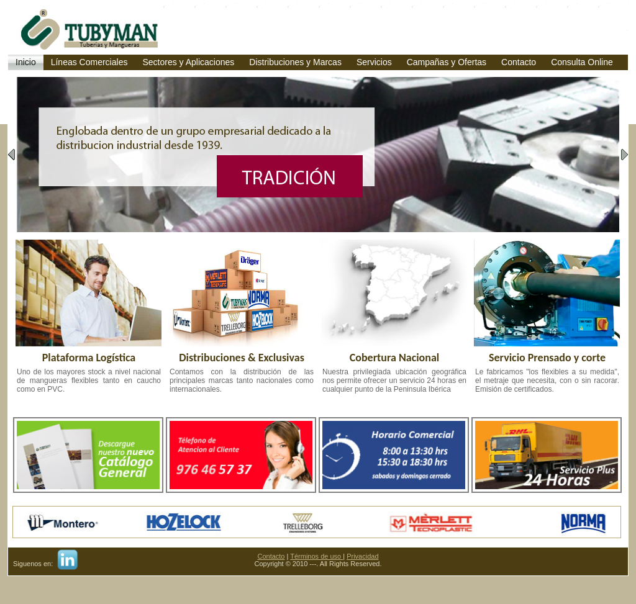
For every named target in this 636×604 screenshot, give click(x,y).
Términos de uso (316, 556)
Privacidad (362, 556)
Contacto (270, 556)
